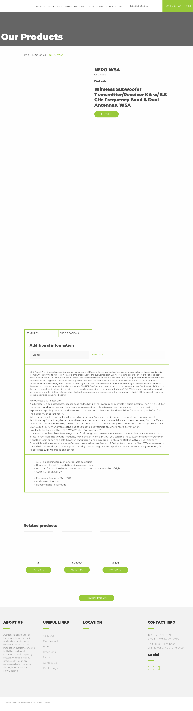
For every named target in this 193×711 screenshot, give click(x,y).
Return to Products (96, 598)
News (91, 6)
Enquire (106, 114)
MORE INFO (38, 570)
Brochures (80, 6)
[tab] (41, 333)
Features (33, 333)
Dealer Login (116, 6)
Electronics (39, 54)
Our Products (55, 6)
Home (25, 54)
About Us (41, 6)
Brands (68, 6)
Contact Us (101, 6)
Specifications (69, 333)
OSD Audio (97, 354)
